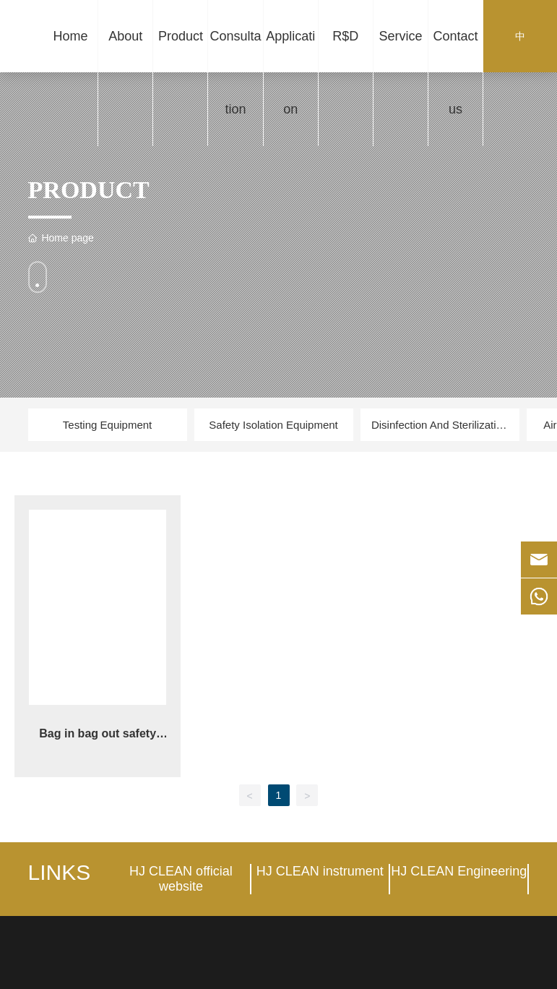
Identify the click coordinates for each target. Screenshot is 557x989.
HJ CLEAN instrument (320, 871)
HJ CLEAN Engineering (459, 871)
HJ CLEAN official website (181, 879)
